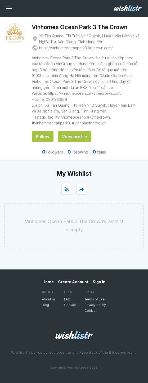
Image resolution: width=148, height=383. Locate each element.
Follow (42, 136)
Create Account (73, 282)
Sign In (99, 282)
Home (48, 282)
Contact (70, 305)
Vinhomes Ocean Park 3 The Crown (79, 27)
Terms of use (94, 299)
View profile (74, 136)
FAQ (67, 299)
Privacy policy (95, 305)
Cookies (90, 311)
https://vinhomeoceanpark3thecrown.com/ (76, 48)
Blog (45, 305)
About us (49, 299)
